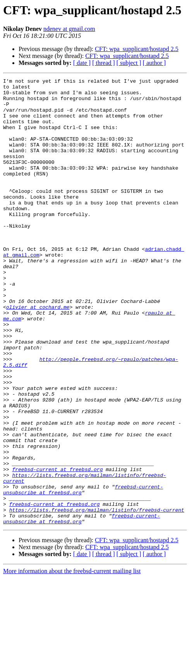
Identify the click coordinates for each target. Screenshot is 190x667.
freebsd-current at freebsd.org (57, 547)
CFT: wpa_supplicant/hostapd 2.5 (136, 49)
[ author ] (154, 63)
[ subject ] (128, 63)
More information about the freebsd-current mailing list (71, 660)
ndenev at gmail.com (69, 29)
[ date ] (82, 63)
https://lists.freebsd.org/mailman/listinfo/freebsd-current (96, 596)
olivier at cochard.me (38, 353)
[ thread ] (103, 63)
